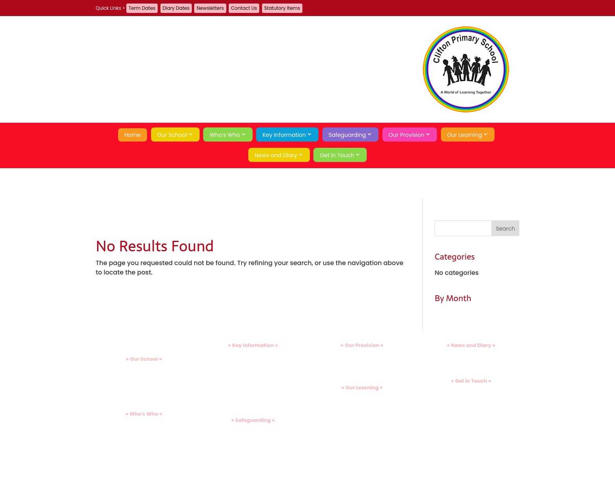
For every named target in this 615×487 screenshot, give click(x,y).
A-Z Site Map (471, 410)
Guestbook (471, 396)
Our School (172, 135)
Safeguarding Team (253, 435)
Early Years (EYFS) (362, 409)
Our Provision (406, 135)
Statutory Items (282, 8)
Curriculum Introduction (362, 396)
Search (471, 430)
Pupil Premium (253, 386)
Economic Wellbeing (252, 461)
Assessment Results (253, 374)
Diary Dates (176, 8)
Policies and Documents (253, 354)
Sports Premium (253, 393)
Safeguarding (347, 135)
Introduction (144, 368)
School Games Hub (362, 415)
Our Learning (464, 135)
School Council (143, 455)
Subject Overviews (362, 403)
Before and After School (362, 361)
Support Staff (143, 442)
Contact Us (244, 8)
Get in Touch (337, 155)
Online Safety (253, 448)
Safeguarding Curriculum (253, 442)
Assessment (362, 422)
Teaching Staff (144, 435)
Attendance (143, 387)
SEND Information (253, 380)
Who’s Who (224, 135)
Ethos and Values (144, 374)
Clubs (362, 354)
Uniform (253, 399)
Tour (143, 394)
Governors (144, 449)
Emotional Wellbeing (253, 455)
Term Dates (142, 8)
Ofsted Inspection (253, 367)
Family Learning (362, 374)
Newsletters (210, 8)
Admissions (252, 361)
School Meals (362, 367)
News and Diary (276, 155)
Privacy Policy (471, 416)
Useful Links (362, 428)
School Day (144, 381)
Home (132, 135)
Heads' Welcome (144, 423)
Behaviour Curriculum (253, 468)
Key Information (284, 135)
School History (144, 400)
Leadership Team (144, 429)
